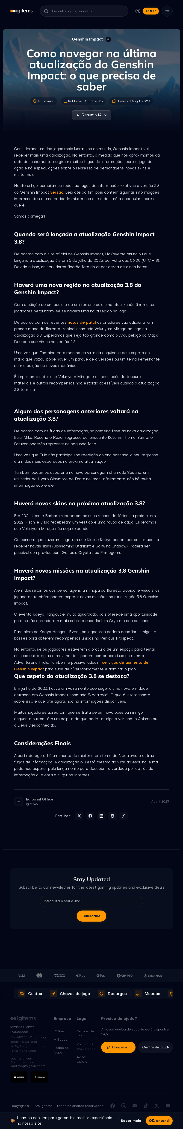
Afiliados (61, 1039)
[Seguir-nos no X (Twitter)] (157, 1105)
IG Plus (59, 1031)
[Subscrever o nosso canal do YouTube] (168, 1105)
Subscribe (91, 916)
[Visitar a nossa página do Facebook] (112, 1105)
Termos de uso (85, 1033)
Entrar (151, 11)
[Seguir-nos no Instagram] (123, 1105)
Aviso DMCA (82, 1059)
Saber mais (131, 1120)
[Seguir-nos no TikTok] (146, 1105)
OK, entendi (159, 1120)
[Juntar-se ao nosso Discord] (134, 1105)
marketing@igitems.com (27, 1066)
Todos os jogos (61, 1050)
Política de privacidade (86, 1046)
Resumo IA (91, 115)
